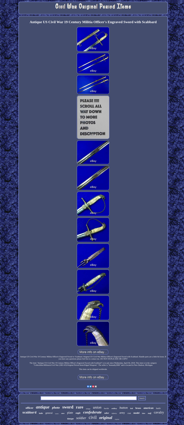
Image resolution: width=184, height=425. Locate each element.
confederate (92, 412)
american (149, 408)
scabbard (29, 412)
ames (63, 413)
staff (149, 413)
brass (138, 408)
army (122, 412)
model (136, 413)
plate (70, 412)
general (49, 413)
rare (79, 407)
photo (56, 407)
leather (57, 413)
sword (67, 407)
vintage (88, 409)
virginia (117, 419)
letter (143, 413)
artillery (114, 408)
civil (93, 417)
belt (131, 408)
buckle (106, 408)
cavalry (159, 412)
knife (41, 413)
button (123, 407)
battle (158, 408)
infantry (114, 413)
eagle (78, 413)
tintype (70, 418)
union (97, 407)
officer (29, 407)
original (105, 417)
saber (106, 413)
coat (129, 413)
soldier (81, 418)
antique (42, 407)
